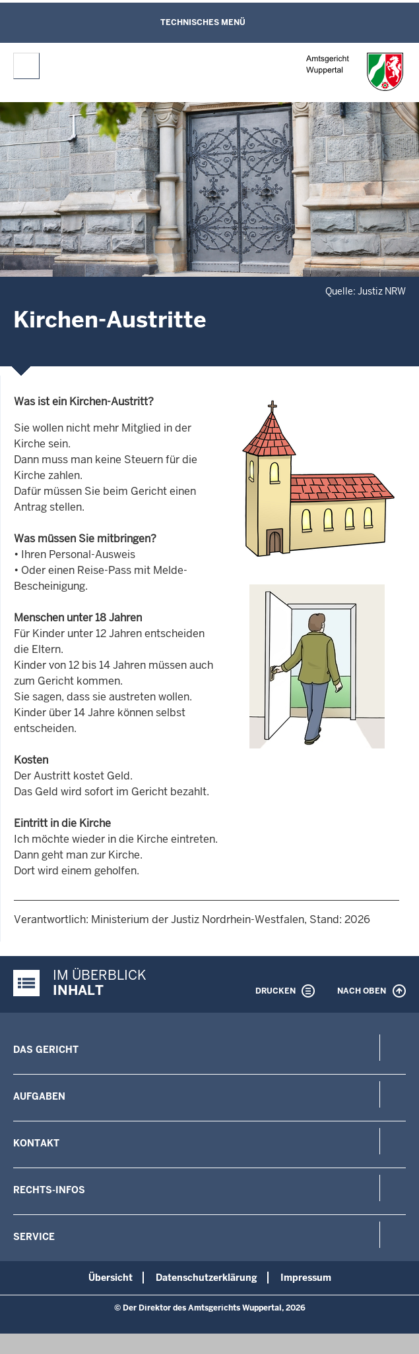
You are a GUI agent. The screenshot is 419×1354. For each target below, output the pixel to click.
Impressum (305, 1277)
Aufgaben (39, 1096)
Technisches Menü (202, 22)
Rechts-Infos (49, 1190)
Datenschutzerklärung (206, 1277)
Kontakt (36, 1143)
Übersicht (110, 1277)
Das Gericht (46, 1050)
